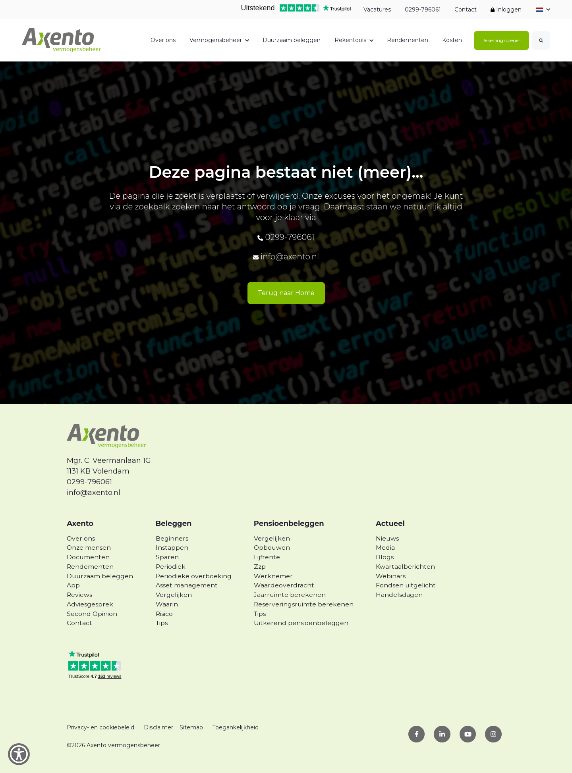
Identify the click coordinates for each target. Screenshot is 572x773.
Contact (465, 9)
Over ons (163, 40)
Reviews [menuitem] (79, 594)
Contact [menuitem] (79, 623)
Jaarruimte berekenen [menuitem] (290, 594)
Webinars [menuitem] (391, 576)
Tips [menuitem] (162, 623)
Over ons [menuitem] (81, 538)
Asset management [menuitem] (187, 585)
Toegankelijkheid (235, 727)
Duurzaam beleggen (292, 40)
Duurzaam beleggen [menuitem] (100, 576)
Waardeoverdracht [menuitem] (284, 585)
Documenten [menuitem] (88, 557)
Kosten (452, 40)
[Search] (541, 40)
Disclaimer (158, 727)
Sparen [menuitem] (167, 557)
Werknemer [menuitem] (273, 576)
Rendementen (407, 40)
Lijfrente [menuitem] (267, 557)
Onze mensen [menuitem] (89, 547)
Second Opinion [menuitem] (92, 614)
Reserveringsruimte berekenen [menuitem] (304, 604)
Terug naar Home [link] (286, 293)
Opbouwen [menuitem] (272, 547)
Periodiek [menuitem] (171, 566)
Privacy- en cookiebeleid (100, 727)
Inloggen (506, 9)
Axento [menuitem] (80, 523)
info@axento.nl (290, 256)
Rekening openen (501, 40)
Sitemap (191, 727)
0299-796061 (422, 9)
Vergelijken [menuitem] (174, 594)
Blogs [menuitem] (385, 557)
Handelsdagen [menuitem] (399, 594)
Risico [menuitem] (164, 614)
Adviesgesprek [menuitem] (90, 604)
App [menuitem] (73, 585)
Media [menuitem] (385, 547)
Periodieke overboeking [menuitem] (194, 576)
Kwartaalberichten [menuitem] (405, 566)
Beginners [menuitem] (172, 538)
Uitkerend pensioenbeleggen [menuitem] (301, 623)
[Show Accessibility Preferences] (19, 754)
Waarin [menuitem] (167, 604)
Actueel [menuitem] (390, 523)
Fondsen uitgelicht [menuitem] (406, 585)
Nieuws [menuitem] (387, 538)
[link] (61, 39)
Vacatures (377, 9)
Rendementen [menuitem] (90, 566)
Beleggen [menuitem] (174, 523)
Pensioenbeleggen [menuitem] (289, 523)
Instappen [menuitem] (172, 547)
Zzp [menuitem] (260, 566)
